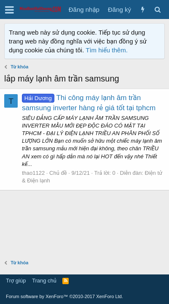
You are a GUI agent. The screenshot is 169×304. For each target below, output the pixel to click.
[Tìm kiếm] (157, 9)
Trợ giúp (16, 280)
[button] (9, 9)
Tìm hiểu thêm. (107, 50)
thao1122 (33, 173)
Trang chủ (44, 280)
